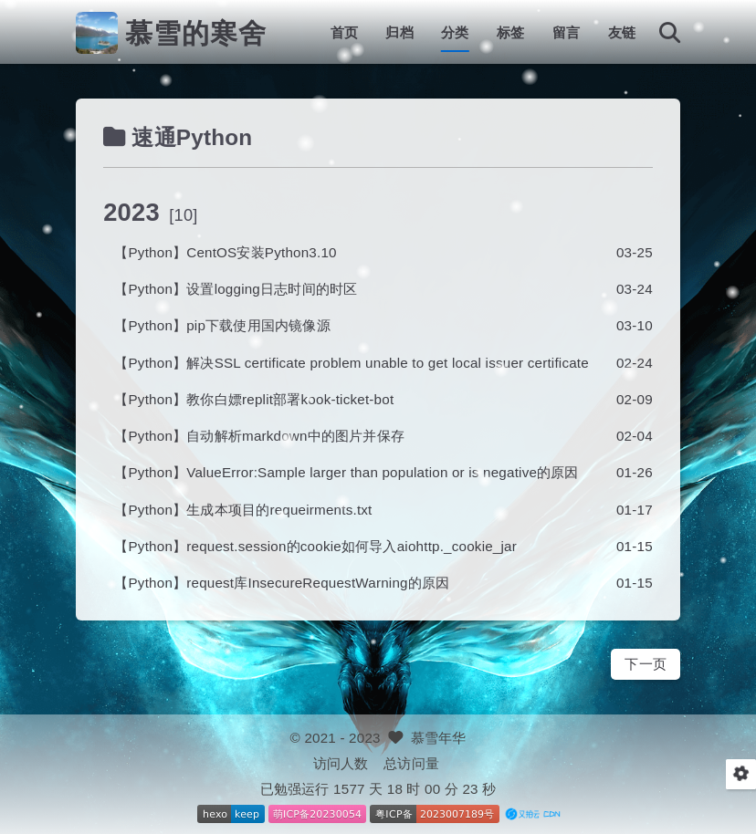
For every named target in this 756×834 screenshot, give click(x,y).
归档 (399, 32)
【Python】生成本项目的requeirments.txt (243, 509)
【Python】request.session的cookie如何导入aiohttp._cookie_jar (315, 546)
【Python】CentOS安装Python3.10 (225, 252)
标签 (510, 32)
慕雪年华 (439, 737)
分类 (454, 32)
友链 (621, 32)
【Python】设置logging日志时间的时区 (235, 289)
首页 (344, 32)
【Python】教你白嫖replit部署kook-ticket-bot (254, 399)
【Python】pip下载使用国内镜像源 (222, 325)
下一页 (646, 664)
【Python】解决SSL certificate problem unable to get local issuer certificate (351, 362)
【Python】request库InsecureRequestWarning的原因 (281, 582)
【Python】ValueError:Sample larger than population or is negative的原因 (346, 472)
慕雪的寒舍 (196, 33)
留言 (566, 32)
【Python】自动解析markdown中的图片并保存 (259, 435)
